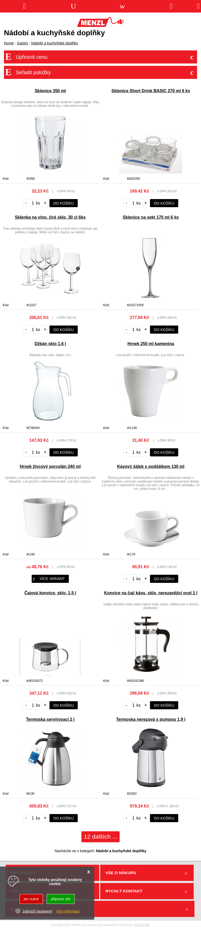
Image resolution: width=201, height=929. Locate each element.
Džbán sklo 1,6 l (50, 343)
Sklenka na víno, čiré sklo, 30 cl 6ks (50, 217)
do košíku (63, 203)
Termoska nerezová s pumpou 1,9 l (151, 719)
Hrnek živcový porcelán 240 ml (50, 466)
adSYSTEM (141, 924)
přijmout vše (60, 899)
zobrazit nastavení (37, 911)
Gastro (22, 43)
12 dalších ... (100, 836)
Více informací (68, 911)
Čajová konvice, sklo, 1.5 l (50, 593)
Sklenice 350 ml (50, 91)
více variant (49, 579)
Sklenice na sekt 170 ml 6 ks (151, 217)
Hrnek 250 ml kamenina (150, 343)
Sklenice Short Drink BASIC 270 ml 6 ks (150, 91)
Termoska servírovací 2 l (50, 719)
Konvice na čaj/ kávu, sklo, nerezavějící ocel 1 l (151, 593)
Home (9, 43)
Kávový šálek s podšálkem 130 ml (150, 466)
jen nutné (31, 899)
